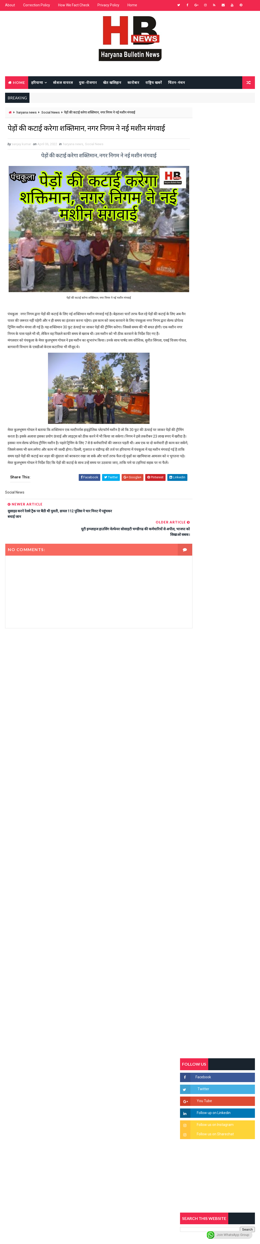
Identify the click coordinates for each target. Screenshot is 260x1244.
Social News (50, 112)
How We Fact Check (73, 5)
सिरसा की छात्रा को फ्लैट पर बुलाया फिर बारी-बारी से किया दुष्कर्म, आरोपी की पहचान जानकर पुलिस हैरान (228, 574)
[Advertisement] (90, 674)
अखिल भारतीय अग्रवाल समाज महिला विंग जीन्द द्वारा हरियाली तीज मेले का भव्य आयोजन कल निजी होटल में (228, 658)
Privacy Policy (108, 5)
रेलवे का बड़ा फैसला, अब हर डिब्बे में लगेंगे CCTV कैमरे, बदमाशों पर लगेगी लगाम (228, 762)
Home (132, 5)
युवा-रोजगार (88, 82)
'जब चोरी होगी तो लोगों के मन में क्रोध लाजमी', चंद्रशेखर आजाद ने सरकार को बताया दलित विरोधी (228, 595)
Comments (242, 484)
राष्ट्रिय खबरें (153, 82)
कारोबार (133, 82)
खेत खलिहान (112, 82)
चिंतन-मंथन (176, 82)
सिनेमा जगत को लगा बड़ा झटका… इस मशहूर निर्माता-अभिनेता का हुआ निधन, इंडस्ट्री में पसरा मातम (229, 741)
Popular (217, 484)
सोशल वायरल (63, 82)
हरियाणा (37, 82)
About (10, 5)
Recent (192, 484)
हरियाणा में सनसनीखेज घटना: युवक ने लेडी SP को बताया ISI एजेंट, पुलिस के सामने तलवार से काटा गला (228, 616)
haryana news (27, 112)
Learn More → (22, 1100)
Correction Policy (36, 5)
